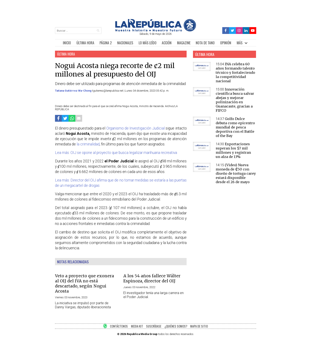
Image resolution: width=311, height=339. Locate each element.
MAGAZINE (183, 42)
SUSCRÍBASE (153, 326)
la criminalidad (88, 144)
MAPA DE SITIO (199, 326)
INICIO (67, 42)
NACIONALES (125, 42)
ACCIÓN (167, 42)
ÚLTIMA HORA (85, 42)
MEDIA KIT (137, 326)
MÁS (239, 42)
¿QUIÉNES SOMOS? (176, 326)
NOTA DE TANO (205, 42)
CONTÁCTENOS (119, 326)
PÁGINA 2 (106, 42)
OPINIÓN (225, 42)
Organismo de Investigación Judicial (135, 128)
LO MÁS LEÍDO (147, 42)
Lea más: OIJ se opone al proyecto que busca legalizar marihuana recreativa (116, 153)
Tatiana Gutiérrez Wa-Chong (73, 90)
